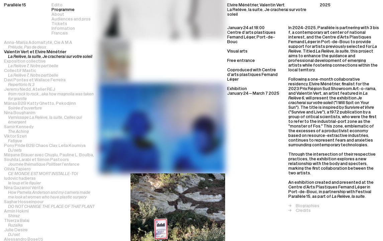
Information (63, 29)
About (58, 15)
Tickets (59, 24)
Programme (63, 10)
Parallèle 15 (15, 5)
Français (60, 33)
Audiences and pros (71, 19)
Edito (57, 5)
